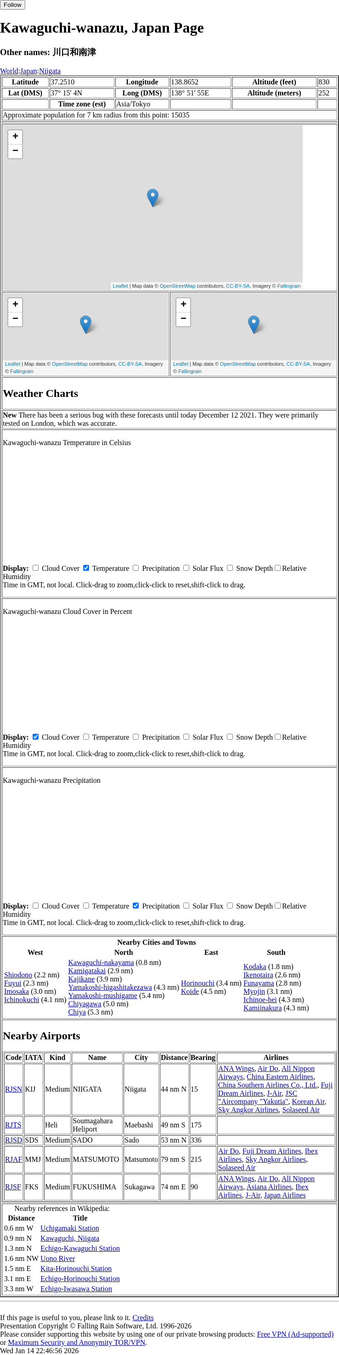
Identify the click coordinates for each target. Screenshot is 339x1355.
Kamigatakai (87, 971)
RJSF (13, 1187)
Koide (190, 991)
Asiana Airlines (269, 1187)
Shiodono (18, 975)
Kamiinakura (262, 1008)
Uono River (57, 1258)
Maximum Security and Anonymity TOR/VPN (76, 1342)
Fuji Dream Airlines (272, 1151)
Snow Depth (254, 568)
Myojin (254, 991)
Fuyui (12, 983)
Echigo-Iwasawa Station (76, 1289)
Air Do (268, 1068)
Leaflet (120, 286)
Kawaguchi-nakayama (101, 962)
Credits (142, 1318)
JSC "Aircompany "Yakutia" (257, 1097)
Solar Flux (207, 568)
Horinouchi (198, 983)
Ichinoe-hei (260, 1000)
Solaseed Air (300, 1110)
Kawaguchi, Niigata (69, 1238)
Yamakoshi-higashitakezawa (110, 987)
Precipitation (161, 568)
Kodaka (254, 966)
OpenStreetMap (178, 286)
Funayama (258, 983)
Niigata (50, 71)
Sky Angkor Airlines (248, 1110)
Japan (28, 71)
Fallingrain (289, 286)
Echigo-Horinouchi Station (80, 1279)
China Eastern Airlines (280, 1077)
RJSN (13, 1089)
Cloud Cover (60, 568)
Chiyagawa (85, 1004)
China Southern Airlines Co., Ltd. (267, 1085)
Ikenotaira (258, 975)
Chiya (77, 1012)
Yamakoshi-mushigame (102, 995)
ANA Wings (236, 1068)
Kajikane (81, 979)
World (9, 71)
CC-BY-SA (238, 286)
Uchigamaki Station (69, 1228)
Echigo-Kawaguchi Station (80, 1248)
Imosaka (16, 991)
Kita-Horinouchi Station (76, 1268)
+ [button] (15, 137)
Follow (13, 4)
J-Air (274, 1093)
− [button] (15, 151)
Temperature (111, 568)
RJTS (13, 1125)
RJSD (13, 1140)
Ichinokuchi (21, 1000)
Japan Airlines (285, 1195)
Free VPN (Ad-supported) (295, 1334)
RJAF (13, 1159)
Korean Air (308, 1101)
